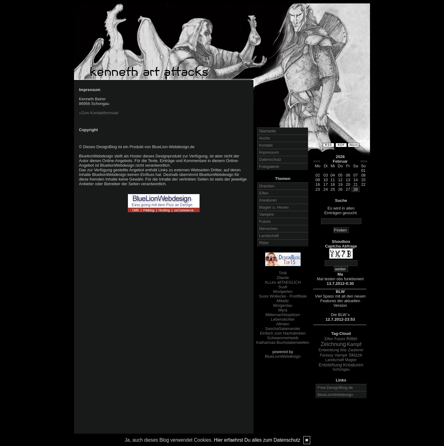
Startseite (267, 131)
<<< (316, 161)
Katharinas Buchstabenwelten (282, 342)
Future (265, 221)
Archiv (264, 138)
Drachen (266, 186)
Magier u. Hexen (274, 207)
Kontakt (266, 145)
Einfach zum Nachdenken (283, 333)
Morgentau (282, 305)
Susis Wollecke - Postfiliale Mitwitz (282, 298)
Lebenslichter (282, 319)
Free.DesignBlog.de (335, 387)
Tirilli (283, 273)
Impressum (269, 152)
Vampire (266, 214)
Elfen (264, 193)
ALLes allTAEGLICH (283, 282)
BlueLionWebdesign (282, 356)
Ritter (264, 242)
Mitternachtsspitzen (282, 314)
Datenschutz (270, 159)
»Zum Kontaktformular (99, 112)
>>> (363, 161)
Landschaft (269, 235)
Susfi (282, 287)
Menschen (268, 228)
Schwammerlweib (282, 338)
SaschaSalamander (282, 328)
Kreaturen (268, 200)
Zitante (283, 277)
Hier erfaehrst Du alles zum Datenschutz (257, 440)
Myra (282, 310)
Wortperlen (282, 291)
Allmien (283, 324)
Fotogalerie (269, 166)
